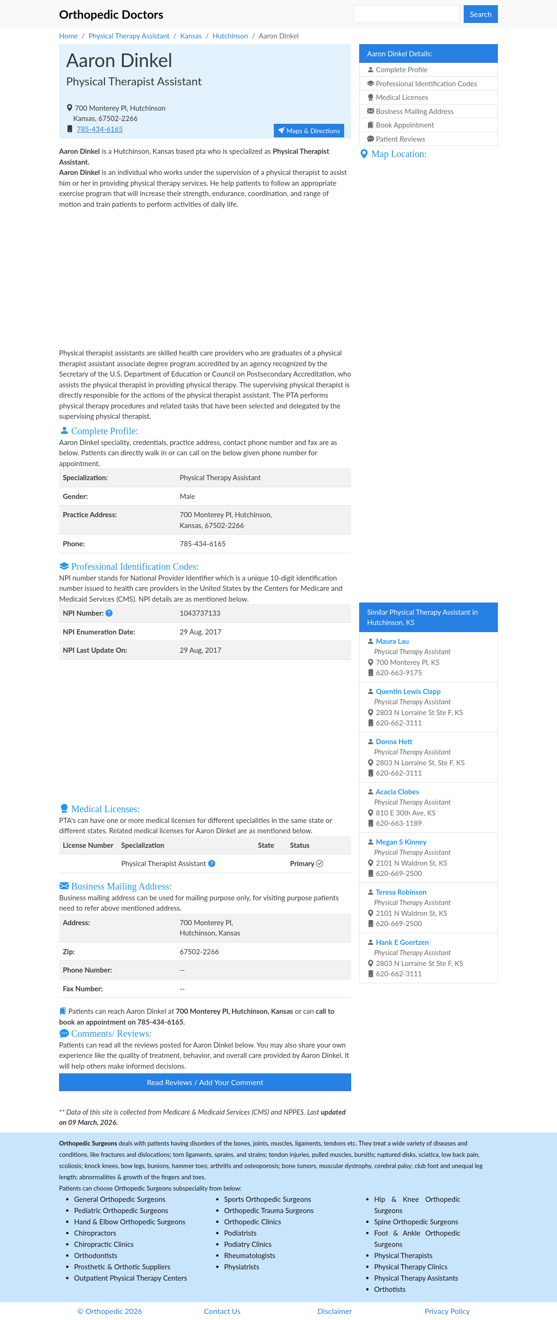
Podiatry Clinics (247, 1244)
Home (68, 35)
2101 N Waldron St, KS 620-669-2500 (409, 857)
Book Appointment (400, 125)
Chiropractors (95, 1233)
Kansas (191, 35)
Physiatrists (241, 1266)
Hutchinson (230, 35)
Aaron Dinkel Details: (399, 53)
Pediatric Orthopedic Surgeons (121, 1210)
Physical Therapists (403, 1255)
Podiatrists (240, 1233)
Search (481, 13)
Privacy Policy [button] (447, 1310)
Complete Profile (397, 69)
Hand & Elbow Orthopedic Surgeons (130, 1221)
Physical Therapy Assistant (129, 35)
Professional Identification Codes (422, 83)
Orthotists (390, 1289)
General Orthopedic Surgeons (120, 1199)
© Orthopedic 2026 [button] (110, 1310)
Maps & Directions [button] (309, 131)
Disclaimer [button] (334, 1310)
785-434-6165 (100, 129)
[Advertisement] (205, 277)
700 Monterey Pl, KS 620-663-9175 (409, 657)
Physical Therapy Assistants (416, 1278)
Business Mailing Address (410, 111)
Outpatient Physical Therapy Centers (130, 1278)
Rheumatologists (249, 1255)
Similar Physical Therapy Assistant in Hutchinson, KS (422, 617)
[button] (108, 613)
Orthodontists (95, 1255)
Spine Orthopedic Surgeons (416, 1221)
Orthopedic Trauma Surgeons (269, 1210)
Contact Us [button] (222, 1310)
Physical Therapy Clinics (410, 1266)
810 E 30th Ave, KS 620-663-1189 (409, 807)
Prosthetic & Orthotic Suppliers (122, 1266)
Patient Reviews (396, 139)
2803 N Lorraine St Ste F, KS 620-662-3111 (415, 707)
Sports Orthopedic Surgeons (267, 1199)
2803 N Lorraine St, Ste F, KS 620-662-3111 (416, 757)
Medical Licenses (397, 97)
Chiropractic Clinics (104, 1244)
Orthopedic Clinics (252, 1221)
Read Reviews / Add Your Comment (205, 1082)
